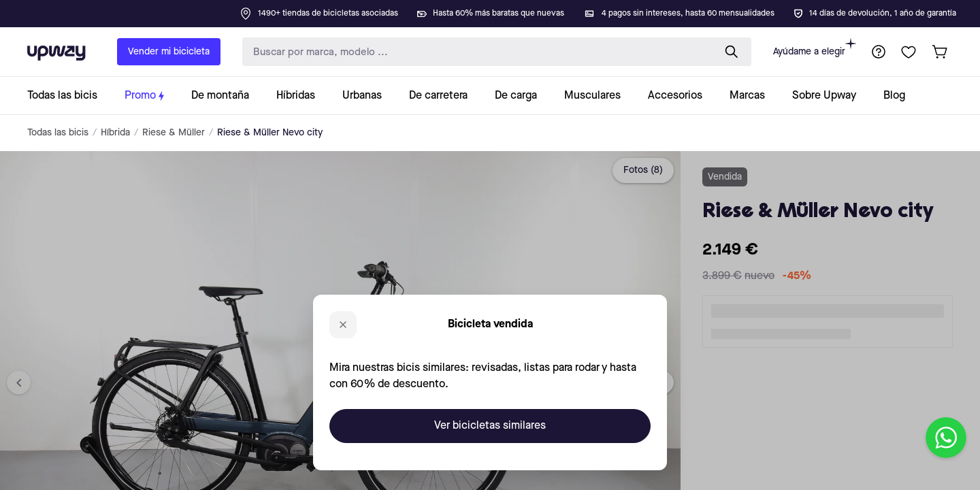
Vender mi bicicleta (169, 51)
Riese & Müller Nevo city (270, 132)
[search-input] (475, 52)
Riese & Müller (173, 132)
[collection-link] (69, 95)
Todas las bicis (57, 132)
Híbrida (115, 132)
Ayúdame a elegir (814, 47)
